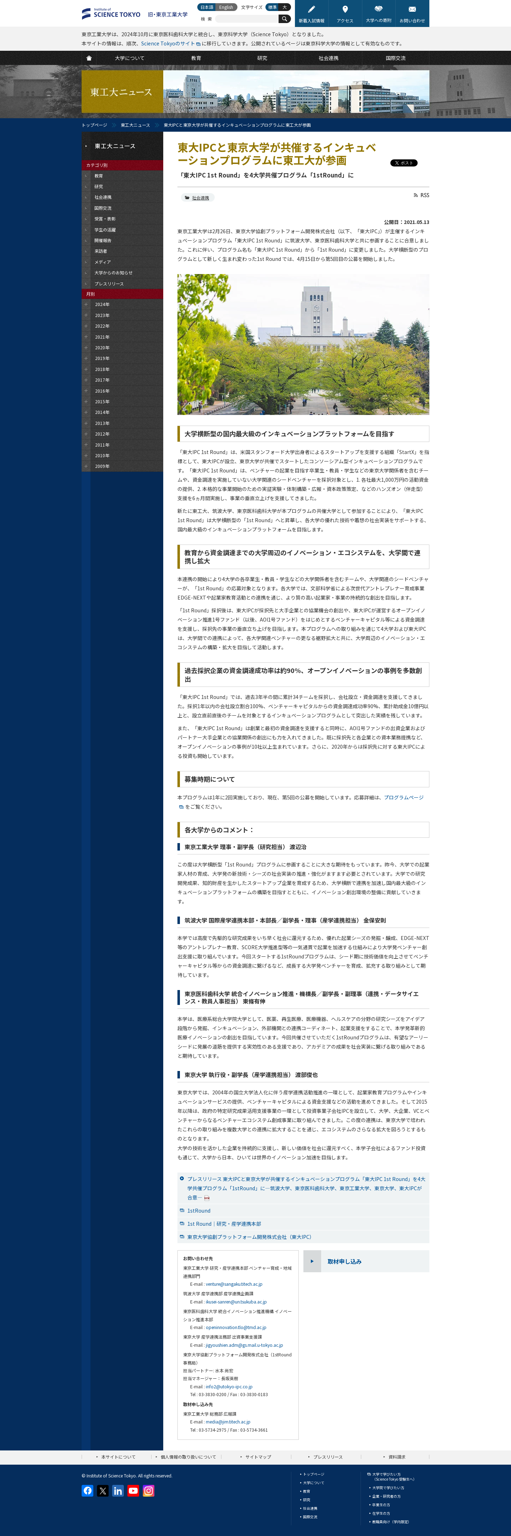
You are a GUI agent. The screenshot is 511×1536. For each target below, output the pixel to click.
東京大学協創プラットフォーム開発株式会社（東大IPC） (250, 1236)
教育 (306, 1491)
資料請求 (397, 1457)
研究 (306, 1499)
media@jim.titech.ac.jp (228, 1422)
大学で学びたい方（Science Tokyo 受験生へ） (394, 1476)
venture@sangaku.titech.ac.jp (234, 1284)
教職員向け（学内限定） (391, 1521)
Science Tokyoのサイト (168, 43)
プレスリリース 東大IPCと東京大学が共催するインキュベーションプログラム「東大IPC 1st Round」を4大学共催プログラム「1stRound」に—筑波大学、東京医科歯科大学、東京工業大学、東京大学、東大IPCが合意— (306, 1188)
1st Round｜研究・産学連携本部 (224, 1223)
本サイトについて (118, 1457)
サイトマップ (258, 1457)
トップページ (94, 125)
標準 (272, 7)
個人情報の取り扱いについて (188, 1457)
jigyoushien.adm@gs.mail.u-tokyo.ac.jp (244, 1345)
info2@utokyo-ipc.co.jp (229, 1386)
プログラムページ (404, 797)
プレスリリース (328, 1457)
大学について (313, 1482)
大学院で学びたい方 (388, 1487)
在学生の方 (381, 1513)
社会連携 (200, 198)
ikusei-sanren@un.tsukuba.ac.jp (236, 1302)
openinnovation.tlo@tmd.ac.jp (236, 1327)
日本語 (206, 7)
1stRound (198, 1210)
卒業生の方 (381, 1504)
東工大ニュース (135, 125)
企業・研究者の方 (386, 1496)
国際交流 (310, 1516)
